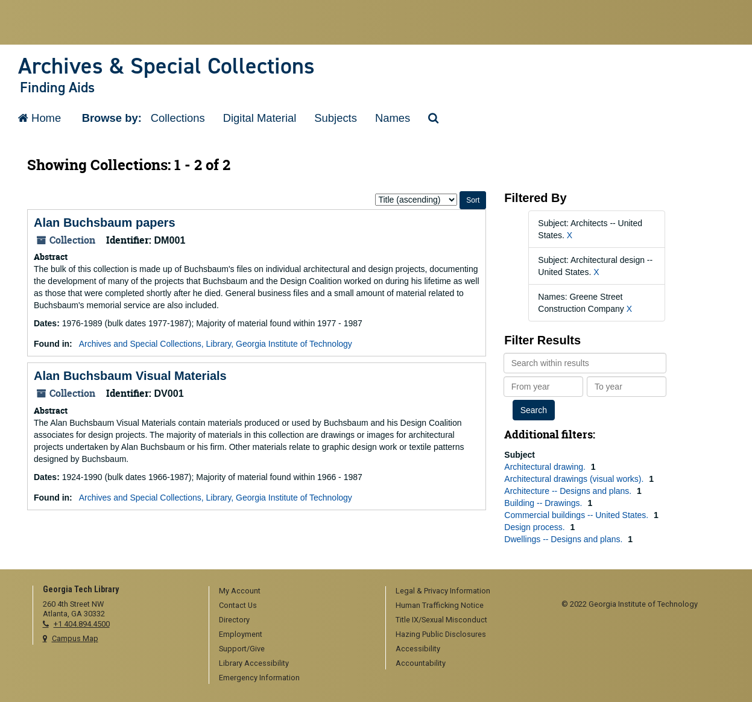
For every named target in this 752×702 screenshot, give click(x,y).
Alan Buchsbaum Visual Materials (130, 375)
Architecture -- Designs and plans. (569, 491)
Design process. (535, 527)
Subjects (335, 118)
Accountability (421, 663)
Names (392, 118)
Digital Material (260, 118)
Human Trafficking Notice (440, 605)
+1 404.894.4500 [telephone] (82, 623)
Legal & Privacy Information (443, 590)
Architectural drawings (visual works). (575, 479)
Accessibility (418, 648)
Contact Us (238, 605)
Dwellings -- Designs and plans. (564, 539)
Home (39, 118)
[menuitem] (293, 591)
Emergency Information (259, 677)
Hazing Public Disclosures (441, 634)
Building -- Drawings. (544, 503)
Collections (178, 118)
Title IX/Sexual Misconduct (441, 619)
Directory (234, 619)
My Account (240, 590)
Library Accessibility (254, 663)
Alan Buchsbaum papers (104, 222)
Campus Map (75, 638)
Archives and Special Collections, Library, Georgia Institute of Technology (215, 344)
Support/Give (242, 648)
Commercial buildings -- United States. (577, 515)
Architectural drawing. (546, 467)
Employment (240, 634)
